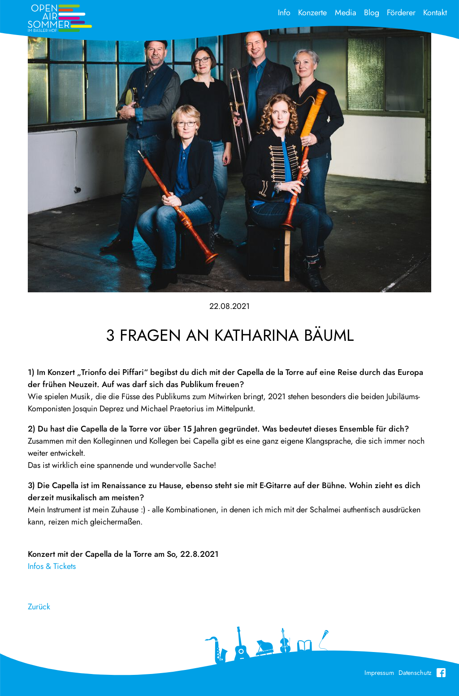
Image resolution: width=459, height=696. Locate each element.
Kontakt (435, 12)
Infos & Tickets (52, 566)
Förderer (401, 12)
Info (284, 12)
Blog (371, 12)
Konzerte (312, 12)
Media (345, 12)
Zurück (39, 606)
